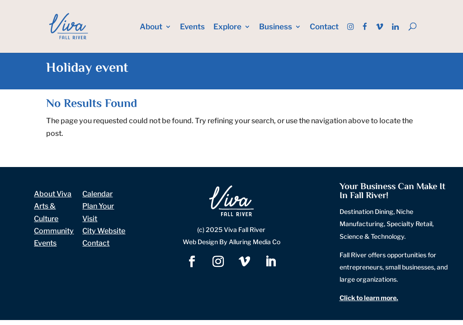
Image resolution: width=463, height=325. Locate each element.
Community (54, 231)
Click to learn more (368, 298)
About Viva (52, 194)
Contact (324, 27)
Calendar (97, 194)
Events (192, 27)
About (151, 27)
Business (275, 27)
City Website (103, 231)
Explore (227, 27)
